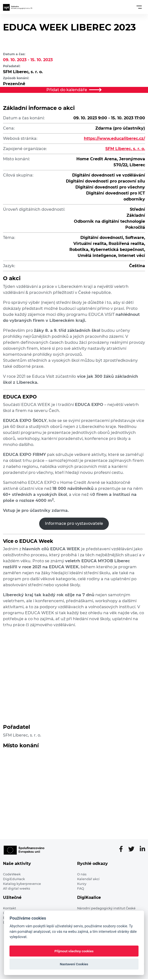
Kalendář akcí (88, 879)
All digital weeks (16, 888)
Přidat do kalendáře (74, 89)
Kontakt (9, 908)
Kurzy (81, 884)
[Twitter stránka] (133, 849)
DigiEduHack (14, 879)
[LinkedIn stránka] (142, 849)
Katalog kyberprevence (22, 884)
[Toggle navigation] (139, 7)
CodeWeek (12, 874)
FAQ (80, 888)
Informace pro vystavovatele (74, 523)
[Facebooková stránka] (123, 849)
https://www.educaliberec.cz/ (114, 138)
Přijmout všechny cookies (74, 951)
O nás (81, 874)
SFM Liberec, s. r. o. (125, 148)
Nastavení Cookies (74, 964)
